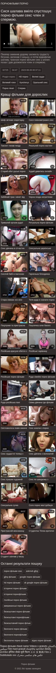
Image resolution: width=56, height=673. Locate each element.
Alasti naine (22, 646)
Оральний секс (40, 82)
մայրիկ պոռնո (35, 649)
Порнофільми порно (14, 3)
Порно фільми (8, 646)
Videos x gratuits (38, 646)
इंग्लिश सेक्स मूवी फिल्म (19, 652)
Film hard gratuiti (16, 649)
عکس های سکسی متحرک (30, 655)
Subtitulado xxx (8, 655)
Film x (48, 652)
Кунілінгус (24, 82)
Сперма (22, 88)
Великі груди (38, 77)
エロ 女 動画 (37, 652)
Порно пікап (8, 88)
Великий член (9, 82)
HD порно (23, 77)
